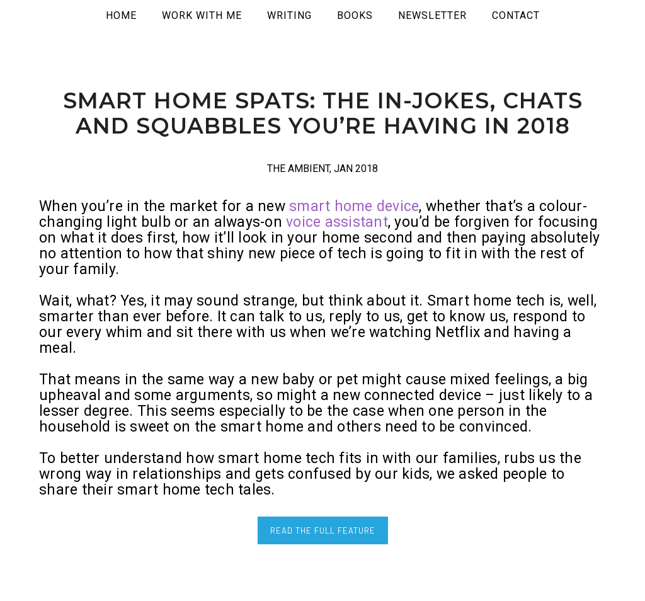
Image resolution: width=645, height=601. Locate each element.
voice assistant (337, 222)
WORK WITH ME (202, 15)
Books (355, 15)
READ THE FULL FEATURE (322, 530)
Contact (516, 15)
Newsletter (432, 15)
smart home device (354, 206)
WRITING (289, 15)
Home (121, 15)
